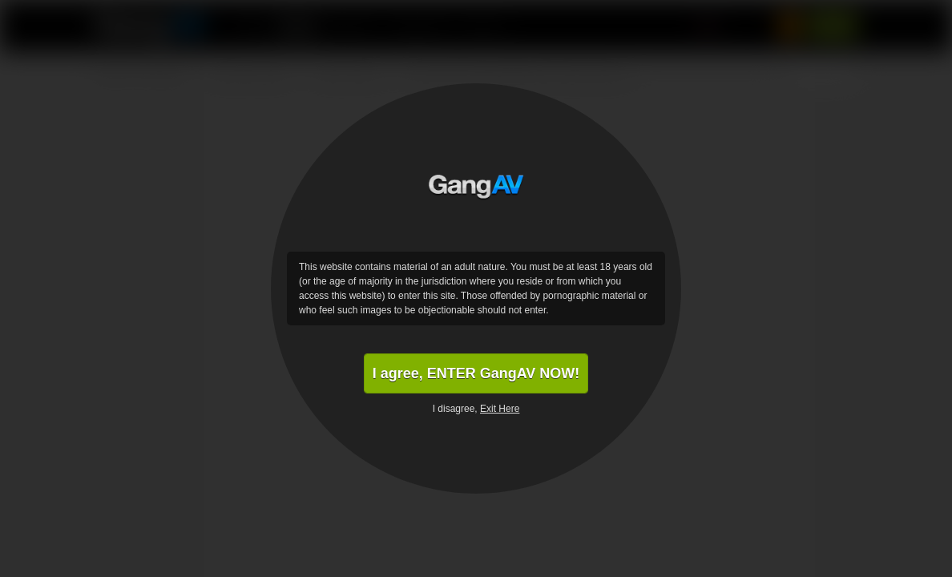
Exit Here (499, 408)
